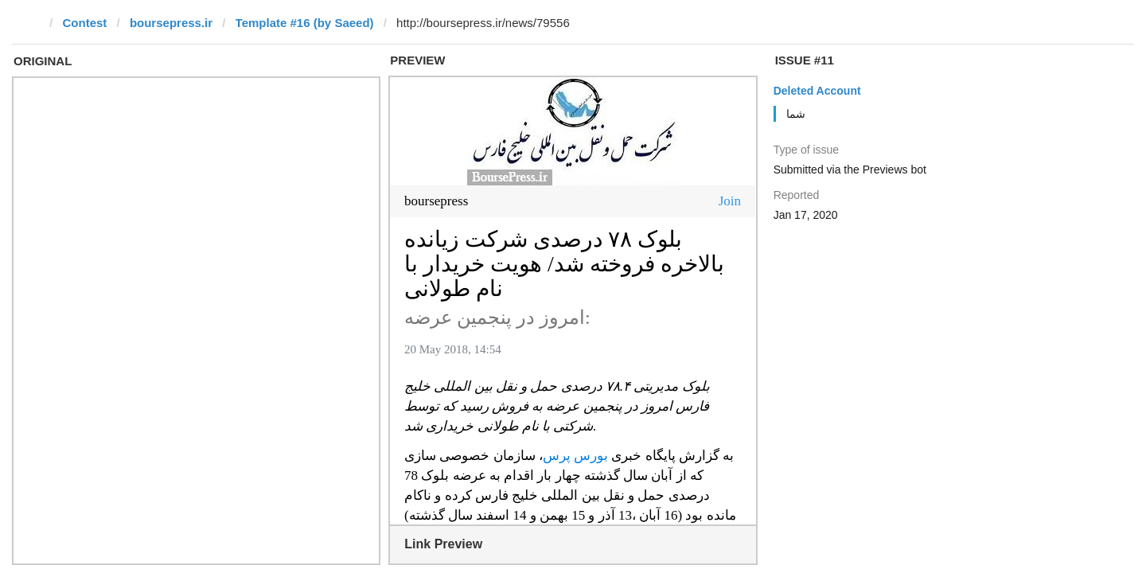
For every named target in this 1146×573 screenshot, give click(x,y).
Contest (85, 22)
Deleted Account (817, 90)
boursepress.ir (171, 22)
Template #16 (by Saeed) (305, 22)
